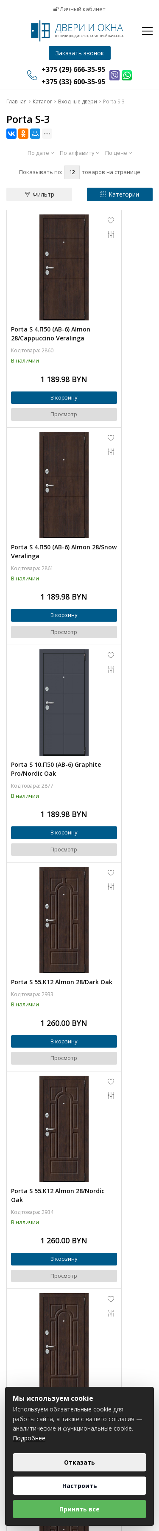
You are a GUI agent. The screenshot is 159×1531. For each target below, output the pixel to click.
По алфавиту (79, 153)
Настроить (79, 1486)
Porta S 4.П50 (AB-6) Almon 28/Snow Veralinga (113, 296)
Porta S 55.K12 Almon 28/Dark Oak (115, 484)
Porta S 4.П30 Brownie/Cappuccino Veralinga (114, 849)
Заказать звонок (80, 53)
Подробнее (29, 1438)
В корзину (42, 373)
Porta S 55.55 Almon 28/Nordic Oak (113, 668)
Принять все (79, 1509)
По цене (118, 153)
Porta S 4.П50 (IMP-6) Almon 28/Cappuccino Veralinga (42, 1212)
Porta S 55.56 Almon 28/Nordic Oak (40, 1028)
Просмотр (43, 390)
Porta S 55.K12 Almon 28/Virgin (115, 1028)
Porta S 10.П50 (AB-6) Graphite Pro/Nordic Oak (42, 489)
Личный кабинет (79, 9)
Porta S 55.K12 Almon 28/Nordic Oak (42, 668)
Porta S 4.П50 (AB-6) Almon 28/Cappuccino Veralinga (40, 300)
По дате (41, 153)
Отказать (79, 1462)
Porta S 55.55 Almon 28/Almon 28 (40, 844)
